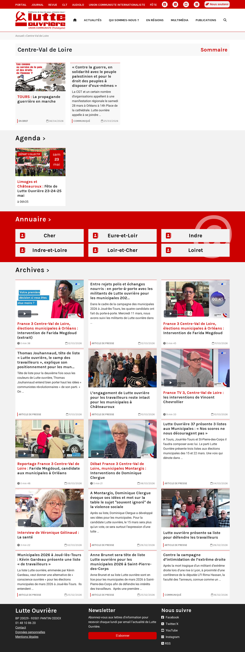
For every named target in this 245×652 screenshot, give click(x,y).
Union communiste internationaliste (117, 5)
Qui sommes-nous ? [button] (124, 20)
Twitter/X (169, 624)
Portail (20, 5)
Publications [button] (206, 20)
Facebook (170, 617)
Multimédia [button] (179, 20)
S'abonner (122, 635)
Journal (37, 5)
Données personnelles (30, 632)
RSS (166, 643)
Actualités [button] (93, 20)
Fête (153, 5)
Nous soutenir (217, 4)
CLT (64, 5)
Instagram (170, 637)
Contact (20, 627)
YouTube (169, 630)
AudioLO (78, 5)
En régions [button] (155, 20)
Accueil (19, 35)
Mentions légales (26, 637)
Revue (52, 5)
